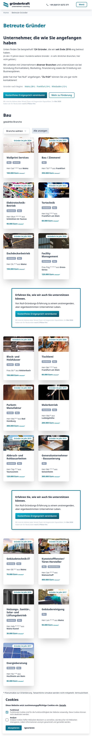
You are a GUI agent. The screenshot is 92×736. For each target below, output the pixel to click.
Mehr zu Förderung (61, 95)
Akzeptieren (13, 728)
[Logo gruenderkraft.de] (16, 4)
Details (62, 705)
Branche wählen (16, 131)
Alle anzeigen (40, 130)
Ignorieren (29, 728)
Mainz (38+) (30, 86)
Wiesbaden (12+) (59, 86)
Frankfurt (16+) (43, 86)
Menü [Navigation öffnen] (81, 4)
